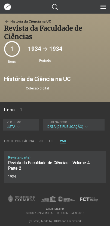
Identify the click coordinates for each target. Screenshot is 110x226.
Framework (74, 221)
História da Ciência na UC (27, 21)
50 (41, 141)
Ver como (14, 122)
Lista (20, 124)
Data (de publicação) (73, 124)
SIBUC (57, 221)
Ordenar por (57, 122)
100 (51, 141)
